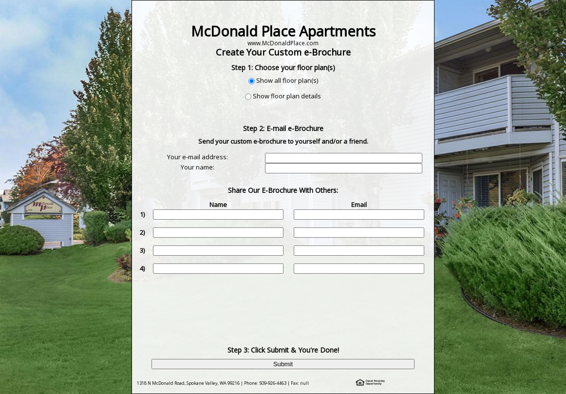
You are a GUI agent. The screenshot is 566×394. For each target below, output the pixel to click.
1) (142, 214)
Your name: (197, 167)
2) (142, 232)
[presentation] (284, 302)
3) (142, 250)
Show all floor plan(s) (287, 80)
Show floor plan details (287, 96)
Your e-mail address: (197, 156)
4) (142, 268)
